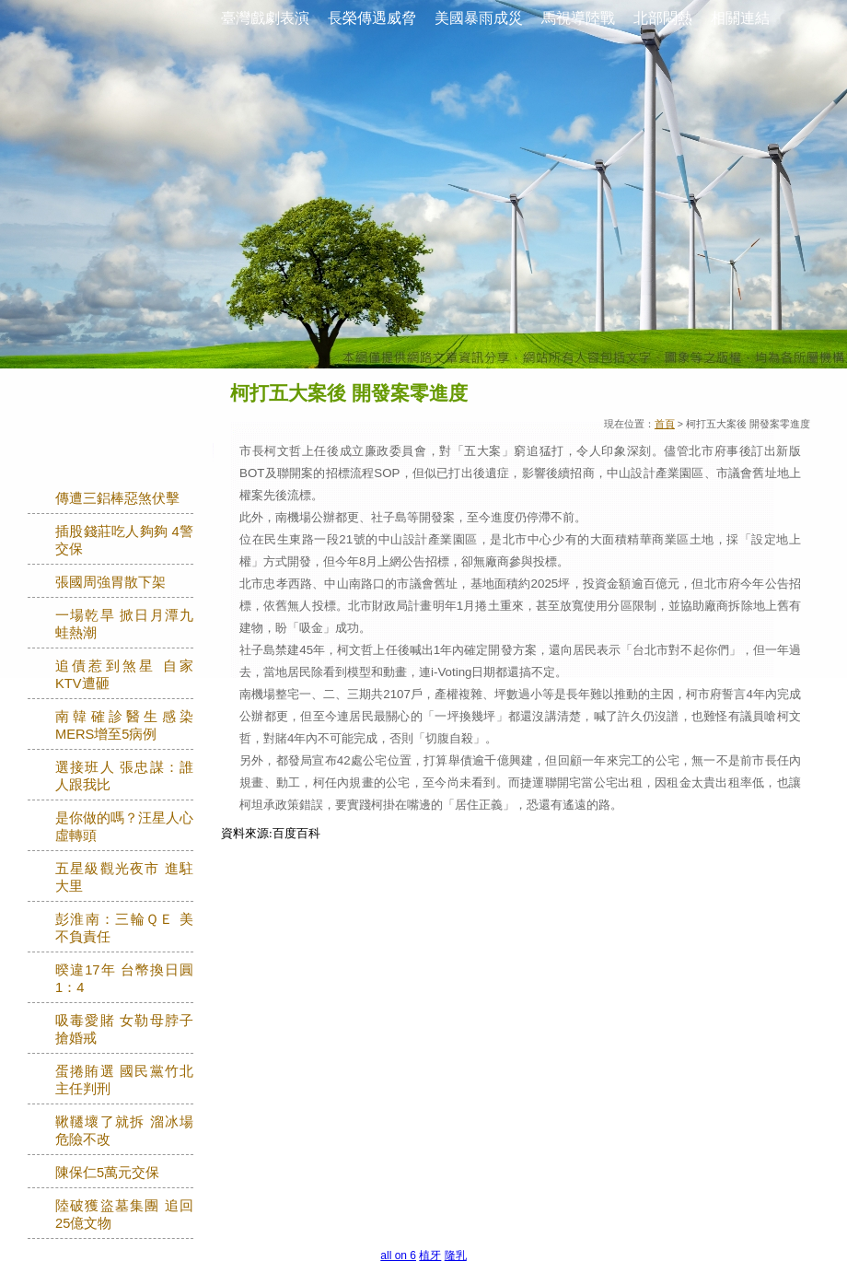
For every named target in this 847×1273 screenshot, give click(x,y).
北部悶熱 (662, 18)
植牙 (430, 1255)
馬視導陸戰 (578, 18)
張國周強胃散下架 (110, 582)
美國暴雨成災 (479, 18)
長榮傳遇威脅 (372, 18)
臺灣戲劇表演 (265, 18)
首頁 (665, 423)
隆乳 (456, 1255)
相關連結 (740, 18)
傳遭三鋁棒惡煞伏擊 (117, 498)
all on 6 (398, 1255)
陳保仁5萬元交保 (107, 1172)
